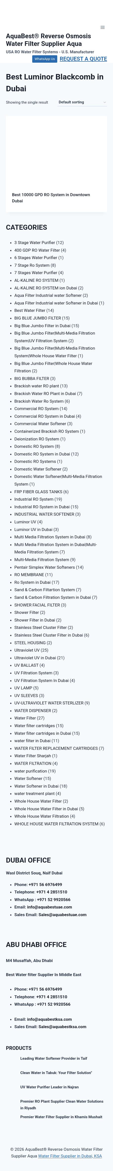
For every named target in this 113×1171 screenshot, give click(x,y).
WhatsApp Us (45, 59)
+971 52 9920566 (54, 899)
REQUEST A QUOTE (83, 59)
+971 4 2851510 (51, 891)
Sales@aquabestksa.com (62, 1026)
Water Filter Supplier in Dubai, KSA (70, 1155)
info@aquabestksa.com (49, 1019)
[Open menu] (102, 27)
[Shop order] (82, 102)
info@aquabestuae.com (49, 907)
